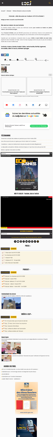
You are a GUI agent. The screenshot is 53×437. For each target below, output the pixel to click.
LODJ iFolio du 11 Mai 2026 (11, 266)
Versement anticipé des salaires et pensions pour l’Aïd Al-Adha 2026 (17, 143)
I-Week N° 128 (8, 261)
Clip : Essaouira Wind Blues (11, 328)
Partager (35, 65)
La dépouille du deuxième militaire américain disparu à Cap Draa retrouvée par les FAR (22, 151)
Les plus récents (5, 252)
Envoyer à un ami (14, 60)
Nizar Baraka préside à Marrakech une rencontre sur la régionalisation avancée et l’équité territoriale (26, 341)
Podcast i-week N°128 (10, 282)
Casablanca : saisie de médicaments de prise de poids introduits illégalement (20, 148)
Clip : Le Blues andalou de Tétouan (13, 333)
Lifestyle (9, 11)
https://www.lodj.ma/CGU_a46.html (33, 241)
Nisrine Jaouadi (10, 19)
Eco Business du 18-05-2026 (12, 259)
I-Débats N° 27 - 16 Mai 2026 (12, 263)
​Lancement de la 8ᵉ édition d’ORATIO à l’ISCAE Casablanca (16, 298)
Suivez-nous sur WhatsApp (39, 130)
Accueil (3, 11)
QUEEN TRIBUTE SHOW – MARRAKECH (10, 378)
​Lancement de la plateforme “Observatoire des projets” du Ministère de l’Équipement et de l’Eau (30, 356)
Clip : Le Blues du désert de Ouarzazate (15, 330)
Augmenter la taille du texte (43, 60)
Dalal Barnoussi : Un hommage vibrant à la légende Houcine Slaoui (18, 371)
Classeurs (14, 252)
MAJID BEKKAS (5, 374)
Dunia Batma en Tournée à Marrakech (11, 376)
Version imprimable (27, 60)
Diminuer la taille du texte (23, 65)
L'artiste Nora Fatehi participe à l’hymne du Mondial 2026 (39, 96)
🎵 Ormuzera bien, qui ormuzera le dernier (15, 323)
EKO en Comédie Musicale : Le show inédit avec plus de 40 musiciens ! (19, 369)
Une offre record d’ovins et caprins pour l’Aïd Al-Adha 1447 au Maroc (17, 146)
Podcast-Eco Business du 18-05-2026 (14, 279)
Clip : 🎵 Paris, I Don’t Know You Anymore (15, 326)
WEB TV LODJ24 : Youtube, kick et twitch (26, 197)
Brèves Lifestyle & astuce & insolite (24, 11)
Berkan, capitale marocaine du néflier (10, 154)
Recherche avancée (5, 159)
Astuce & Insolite (36, 101)
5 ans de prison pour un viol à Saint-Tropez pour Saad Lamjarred (13, 97)
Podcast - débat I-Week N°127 (12, 287)
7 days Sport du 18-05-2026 (12, 256)
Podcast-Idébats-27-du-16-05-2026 (14, 284)
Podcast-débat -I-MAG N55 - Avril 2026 (15, 289)
